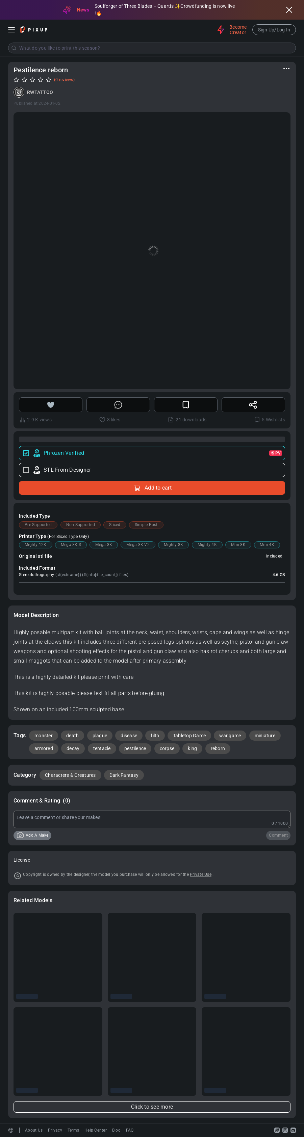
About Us (34, 1130)
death (72, 735)
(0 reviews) (64, 79)
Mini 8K (238, 544)
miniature (265, 735)
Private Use (200, 874)
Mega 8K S (71, 544)
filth (155, 735)
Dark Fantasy (123, 775)
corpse (167, 748)
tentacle (102, 748)
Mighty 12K (36, 544)
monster (43, 735)
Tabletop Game (189, 735)
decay (73, 748)
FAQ (130, 1130)
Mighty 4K (207, 544)
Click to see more (152, 1107)
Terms (73, 1130)
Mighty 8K (173, 544)
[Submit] (13, 48)
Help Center (95, 1130)
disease (129, 735)
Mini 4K (267, 544)
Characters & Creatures (70, 775)
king (192, 748)
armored (43, 748)
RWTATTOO (40, 92)
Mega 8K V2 (138, 544)
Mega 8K (103, 544)
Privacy (55, 1130)
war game (230, 735)
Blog (116, 1130)
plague (100, 735)
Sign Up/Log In (274, 29)
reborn (218, 748)
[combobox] (152, 48)
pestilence (135, 748)
